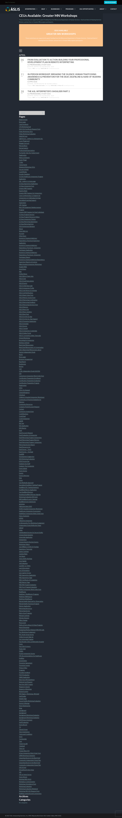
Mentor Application (25, 606)
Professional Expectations (27, 150)
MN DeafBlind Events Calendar (28, 499)
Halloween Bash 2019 (25, 506)
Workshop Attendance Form (27, 784)
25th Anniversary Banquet (27, 226)
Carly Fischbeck (23, 124)
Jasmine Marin (23, 554)
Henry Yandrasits (24, 516)
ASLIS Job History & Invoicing (28, 290)
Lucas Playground (24, 141)
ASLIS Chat (22, 278)
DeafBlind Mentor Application (28, 490)
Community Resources (26, 404)
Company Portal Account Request (29, 406)
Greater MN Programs (25, 188)
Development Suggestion (26, 456)
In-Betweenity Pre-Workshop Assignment (31, 523)
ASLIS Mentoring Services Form (28, 304)
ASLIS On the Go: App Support (28, 319)
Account (21, 233)
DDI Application (23, 425)
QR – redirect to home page (27, 181)
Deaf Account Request (26, 433)
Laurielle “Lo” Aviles (24, 565)
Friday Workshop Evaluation (27, 134)
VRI (20, 772)
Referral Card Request (25, 682)
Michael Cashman (24, 615)
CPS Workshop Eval (25, 126)
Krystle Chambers (24, 174)
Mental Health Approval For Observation (31, 601)
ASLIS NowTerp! (24, 314)
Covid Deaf (22, 416)
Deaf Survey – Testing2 (26, 452)
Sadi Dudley (22, 696)
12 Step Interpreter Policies (27, 219)
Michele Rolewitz (24, 618)
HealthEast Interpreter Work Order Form (31, 513)
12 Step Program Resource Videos (29, 217)
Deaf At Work (23, 191)
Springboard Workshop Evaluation (29, 715)
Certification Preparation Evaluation (29, 380)
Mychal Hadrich (23, 148)
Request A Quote (24, 686)
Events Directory (24, 475)
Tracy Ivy (21, 748)
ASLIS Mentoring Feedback (27, 302)
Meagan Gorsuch (24, 143)
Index (20, 530)
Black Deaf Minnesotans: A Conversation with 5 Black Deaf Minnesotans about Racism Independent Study (31, 350)
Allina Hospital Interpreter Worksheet (30, 264)
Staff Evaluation (23, 722)
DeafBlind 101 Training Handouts (29, 487)
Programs (69, 9)
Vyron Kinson (23, 777)
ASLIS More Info (24, 309)
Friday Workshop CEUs (26, 131)
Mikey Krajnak (23, 620)
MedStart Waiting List (25, 596)
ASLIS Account (110, 2)
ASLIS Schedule (23, 323)
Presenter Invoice (24, 665)
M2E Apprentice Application (27, 575)
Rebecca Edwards (24, 157)
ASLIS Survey (23, 326)
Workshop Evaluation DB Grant (28, 497)
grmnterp (22, 504)
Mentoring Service (24, 611)
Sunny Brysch (23, 724)
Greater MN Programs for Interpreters (30, 193)
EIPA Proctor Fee (24, 461)
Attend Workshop (24, 338)
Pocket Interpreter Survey (27, 653)
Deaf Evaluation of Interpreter (28, 435)
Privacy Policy (23, 668)
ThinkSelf (22, 746)
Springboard (22, 713)
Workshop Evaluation (25, 786)
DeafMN (21, 454)
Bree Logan (22, 122)
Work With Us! (23, 231)
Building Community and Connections (30, 793)
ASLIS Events (23, 283)
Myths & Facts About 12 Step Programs (31, 625)
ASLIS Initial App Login (26, 285)
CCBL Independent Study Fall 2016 (29, 371)
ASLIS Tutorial (23, 328)
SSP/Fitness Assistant (25, 720)
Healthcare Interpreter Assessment (30, 511)
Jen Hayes (22, 556)
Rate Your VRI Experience (27, 679)
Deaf (43, 9)
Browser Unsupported (25, 359)
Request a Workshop (25, 689)
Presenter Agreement (25, 663)
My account (22, 622)
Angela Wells (23, 266)
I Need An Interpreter (25, 520)
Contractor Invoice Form (26, 411)
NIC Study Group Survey (26, 634)
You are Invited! (24, 169)
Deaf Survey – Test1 (25, 449)
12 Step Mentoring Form (26, 224)
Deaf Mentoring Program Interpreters (30, 437)
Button (21, 366)
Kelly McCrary (23, 136)
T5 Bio (21, 162)
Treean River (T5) (24, 751)
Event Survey (23, 471)
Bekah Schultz (23, 119)
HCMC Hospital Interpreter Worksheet (31, 509)
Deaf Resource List (24, 447)
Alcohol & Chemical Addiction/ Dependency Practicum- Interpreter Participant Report (30, 255)
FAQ (20, 478)
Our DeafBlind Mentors (26, 492)
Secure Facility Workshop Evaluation (30, 701)
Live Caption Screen (25, 573)
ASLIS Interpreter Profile (26, 288)
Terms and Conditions (25, 734)
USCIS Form (22, 767)
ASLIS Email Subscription (26, 281)
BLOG (21, 354)
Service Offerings (24, 703)
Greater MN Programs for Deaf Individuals (31, 212)
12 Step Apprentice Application (28, 183)
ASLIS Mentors (23, 307)
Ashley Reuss (23, 274)
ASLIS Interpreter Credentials (28, 331)
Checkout (22, 395)
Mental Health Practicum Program (29, 603)
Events (21, 473)
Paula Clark (22, 649)
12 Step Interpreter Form (26, 186)
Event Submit (23, 468)
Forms (21, 480)
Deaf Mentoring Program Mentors (29, 440)
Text (20, 741)
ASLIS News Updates (25, 312)
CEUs (20, 387)
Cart (20, 369)
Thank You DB (23, 743)
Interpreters (30, 9)
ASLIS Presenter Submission (27, 321)
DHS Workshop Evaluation (27, 459)
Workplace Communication (27, 781)
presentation (23, 660)
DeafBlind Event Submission (27, 501)
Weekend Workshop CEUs (27, 167)
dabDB (21, 421)
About (102, 9)
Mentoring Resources (25, 608)
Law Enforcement (24, 568)
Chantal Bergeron (24, 392)
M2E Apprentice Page (25, 577)
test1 (20, 736)
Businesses (55, 9)
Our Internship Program (26, 639)
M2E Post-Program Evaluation (28, 587)
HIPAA (21, 518)
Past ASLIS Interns (24, 646)
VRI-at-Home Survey (25, 774)
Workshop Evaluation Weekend (28, 789)
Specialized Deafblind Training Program (30, 485)
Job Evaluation (23, 563)
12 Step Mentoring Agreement (28, 221)
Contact (113, 9)
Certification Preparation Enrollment (30, 378)
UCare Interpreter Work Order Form (30, 753)
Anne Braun (22, 269)
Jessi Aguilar (22, 561)
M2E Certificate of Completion (28, 580)
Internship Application (25, 537)
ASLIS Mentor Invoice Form (27, 297)
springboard (22, 710)
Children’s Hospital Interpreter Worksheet (31, 397)
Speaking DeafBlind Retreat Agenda (30, 494)
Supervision (22, 202)
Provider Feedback (24, 672)
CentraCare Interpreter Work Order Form (31, 376)
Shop (20, 708)
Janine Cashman (24, 551)
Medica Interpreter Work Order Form (30, 589)
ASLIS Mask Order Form (26, 295)
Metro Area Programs (25, 613)
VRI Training (22, 205)
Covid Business (23, 414)
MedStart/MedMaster (25, 599)
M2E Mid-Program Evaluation (27, 584)
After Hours (22, 236)
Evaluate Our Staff (24, 463)
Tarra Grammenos (24, 732)
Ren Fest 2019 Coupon (26, 684)
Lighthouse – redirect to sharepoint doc (31, 138)
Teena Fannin (23, 164)
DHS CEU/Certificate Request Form (29, 129)
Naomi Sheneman (24, 627)
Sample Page (23, 698)
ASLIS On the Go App (25, 316)
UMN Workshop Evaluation (27, 755)
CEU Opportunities (86, 9)
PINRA (21, 651)
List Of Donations (24, 570)
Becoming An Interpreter (26, 340)
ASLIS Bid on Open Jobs (26, 276)
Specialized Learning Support (27, 200)
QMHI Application (24, 677)
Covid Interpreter (24, 418)
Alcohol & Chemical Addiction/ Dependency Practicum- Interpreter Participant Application (30, 248)
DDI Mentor (22, 428)
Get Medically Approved (26, 482)
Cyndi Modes (23, 172)
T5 (20, 727)
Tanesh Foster (23, 729)
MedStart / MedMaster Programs (29, 594)
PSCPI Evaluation (24, 675)
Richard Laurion (23, 691)
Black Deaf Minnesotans (26, 345)
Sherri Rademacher (24, 705)
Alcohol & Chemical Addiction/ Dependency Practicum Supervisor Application (29, 240)
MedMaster (22, 592)
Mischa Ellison (23, 145)
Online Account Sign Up (26, 637)
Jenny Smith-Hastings (25, 558)
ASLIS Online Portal (25, 333)
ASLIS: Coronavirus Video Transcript (30, 335)
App (20, 271)
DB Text (21, 423)
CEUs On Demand (24, 390)
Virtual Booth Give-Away (26, 770)
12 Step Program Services (26, 214)
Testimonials (23, 739)
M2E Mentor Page (24, 582)
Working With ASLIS (25, 779)
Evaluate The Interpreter (26, 466)
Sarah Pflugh (23, 160)
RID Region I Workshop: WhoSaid (29, 694)
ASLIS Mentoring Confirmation (28, 300)
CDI (20, 373)
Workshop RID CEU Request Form (29, 791)
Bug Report (22, 361)
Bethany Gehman (24, 342)
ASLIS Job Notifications (26, 293)
